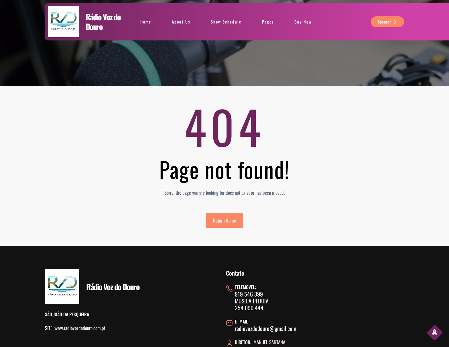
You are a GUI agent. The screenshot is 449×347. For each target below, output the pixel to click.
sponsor (387, 22)
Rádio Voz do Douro (103, 21)
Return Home (224, 220)
